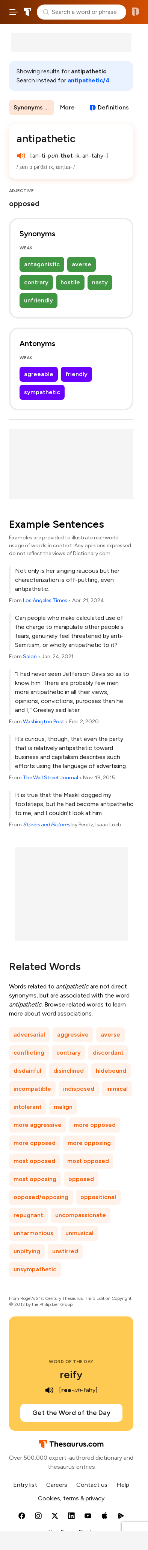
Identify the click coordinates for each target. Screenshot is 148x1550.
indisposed (78, 1088)
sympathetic (42, 392)
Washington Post (43, 721)
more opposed (95, 1124)
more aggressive (38, 1124)
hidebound (111, 1070)
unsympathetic (35, 1269)
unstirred (65, 1251)
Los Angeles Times (45, 600)
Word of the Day (71, 1361)
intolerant (28, 1106)
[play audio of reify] (49, 1390)
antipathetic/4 (89, 80)
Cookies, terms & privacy (71, 1498)
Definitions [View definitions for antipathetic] (113, 107)
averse (81, 264)
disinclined (68, 1070)
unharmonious (33, 1233)
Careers (56, 1484)
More (67, 107)
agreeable (38, 374)
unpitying (27, 1251)
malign (63, 1106)
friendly (76, 374)
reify (71, 1374)
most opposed (34, 1160)
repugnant (28, 1215)
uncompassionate (80, 1215)
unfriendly (38, 300)
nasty (100, 282)
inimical (117, 1088)
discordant (108, 1052)
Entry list (25, 1484)
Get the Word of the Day (71, 1413)
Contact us (91, 1484)
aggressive (73, 1034)
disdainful (27, 1070)
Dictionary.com (135, 12)
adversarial (29, 1034)
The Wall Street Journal (50, 777)
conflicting (29, 1052)
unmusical (79, 1233)
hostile (70, 282)
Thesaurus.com (27, 12)
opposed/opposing (41, 1197)
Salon (30, 656)
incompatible (32, 1088)
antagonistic (42, 264)
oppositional (98, 1197)
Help (122, 1484)
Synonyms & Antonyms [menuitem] (34, 107)
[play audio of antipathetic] (21, 155)
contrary (36, 282)
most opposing (35, 1179)
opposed (81, 1179)
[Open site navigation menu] (13, 12)
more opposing (89, 1142)
